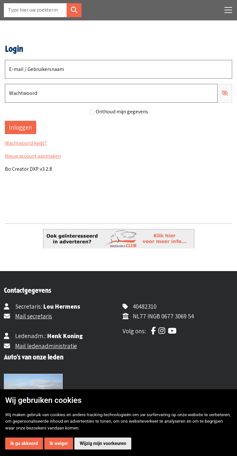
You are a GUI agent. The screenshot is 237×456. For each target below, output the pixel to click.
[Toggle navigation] (228, 10)
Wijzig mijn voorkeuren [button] (103, 443)
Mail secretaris (33, 316)
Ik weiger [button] (58, 443)
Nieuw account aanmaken (33, 156)
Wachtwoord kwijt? (26, 143)
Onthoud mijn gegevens (122, 111)
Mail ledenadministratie (46, 346)
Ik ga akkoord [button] (24, 443)
